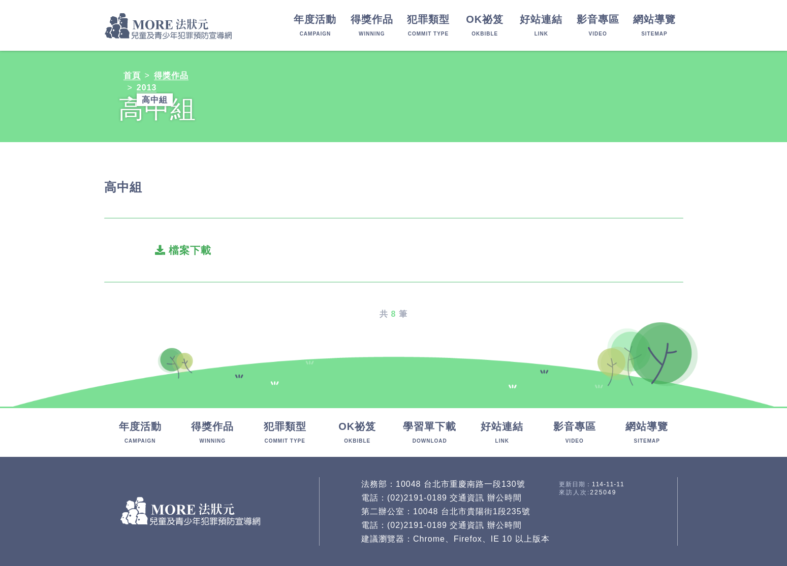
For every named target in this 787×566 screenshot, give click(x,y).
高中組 (155, 99)
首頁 (132, 75)
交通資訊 (467, 497)
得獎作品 (171, 75)
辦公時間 (504, 497)
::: (4, 414)
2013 (147, 87)
